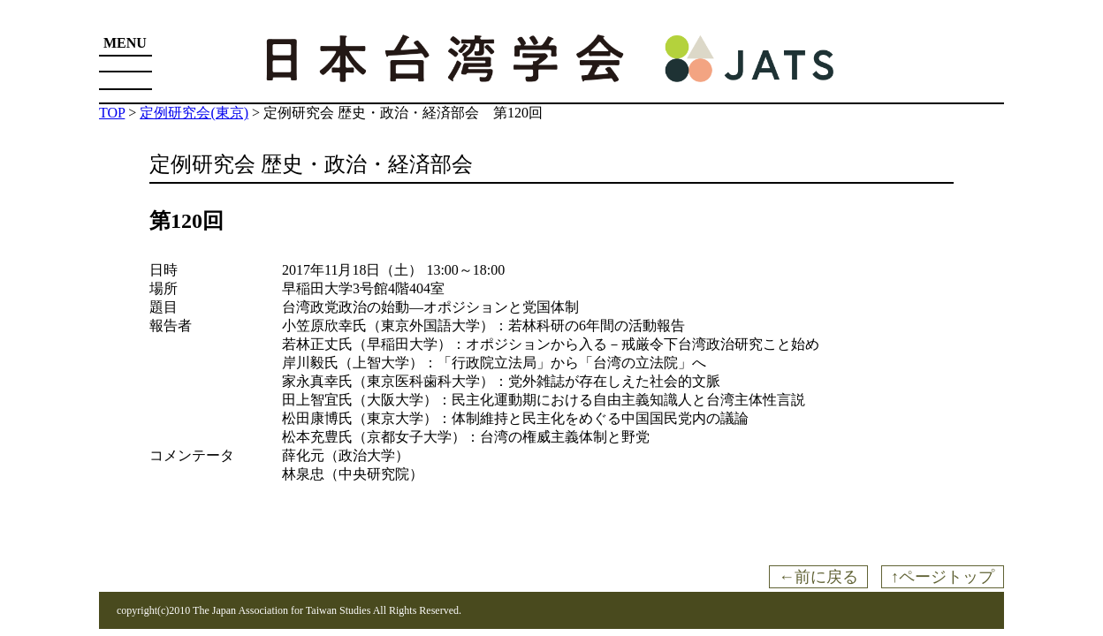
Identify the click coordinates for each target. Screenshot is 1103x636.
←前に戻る (818, 577)
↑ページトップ (942, 577)
